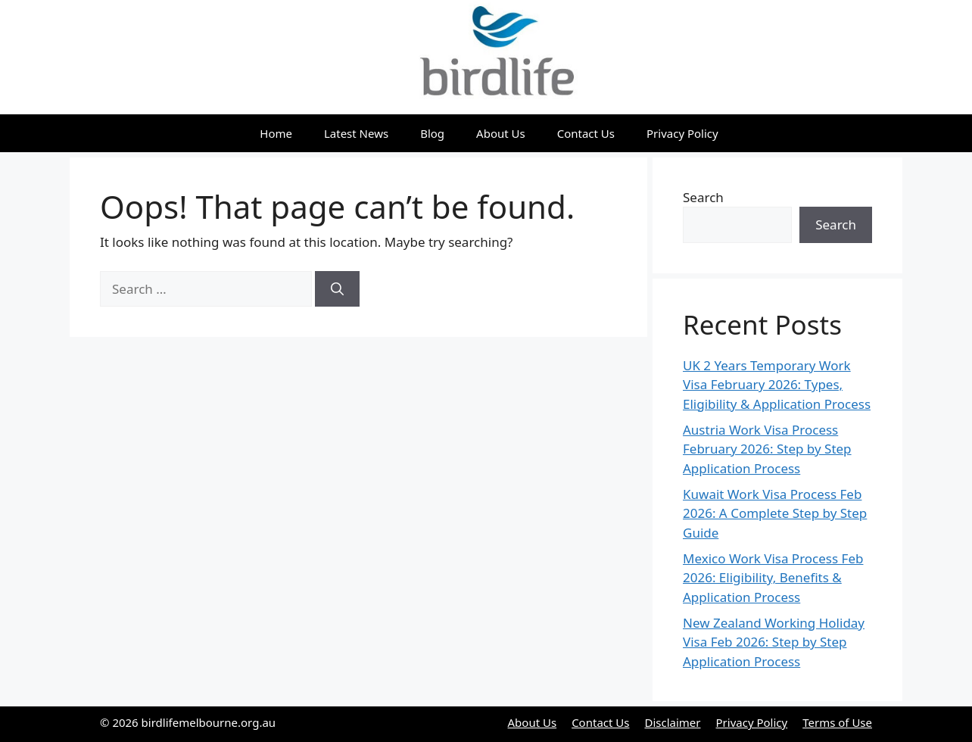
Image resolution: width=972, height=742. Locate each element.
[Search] (337, 289)
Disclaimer (672, 722)
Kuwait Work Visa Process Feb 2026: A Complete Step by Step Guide (775, 513)
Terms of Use (837, 722)
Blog (432, 133)
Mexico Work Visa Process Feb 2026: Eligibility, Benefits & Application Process (773, 578)
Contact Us (586, 133)
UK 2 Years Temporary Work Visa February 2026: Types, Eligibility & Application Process (777, 385)
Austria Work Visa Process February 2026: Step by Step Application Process (767, 449)
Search (703, 197)
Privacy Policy (682, 133)
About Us (500, 133)
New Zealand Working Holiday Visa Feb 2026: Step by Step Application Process (774, 642)
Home (276, 133)
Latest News (356, 133)
